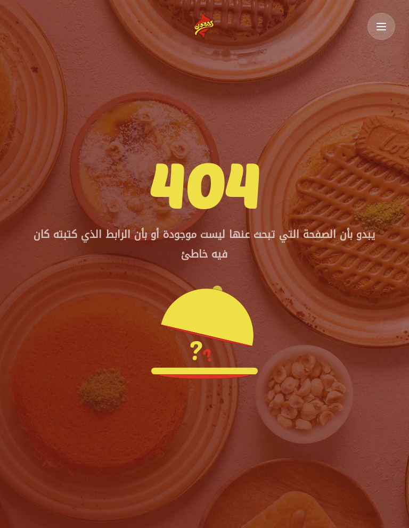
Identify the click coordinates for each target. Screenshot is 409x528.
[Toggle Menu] (381, 26)
